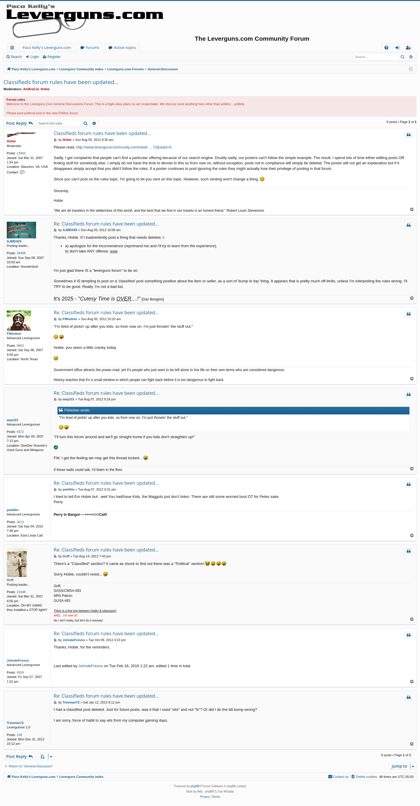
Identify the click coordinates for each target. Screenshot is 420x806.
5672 (20, 431)
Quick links (13, 48)
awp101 (12, 420)
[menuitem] (386, 47)
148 (19, 735)
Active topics (125, 47)
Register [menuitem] (409, 48)
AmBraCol (31, 89)
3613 (20, 522)
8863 (20, 345)
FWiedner (14, 333)
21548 (21, 592)
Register (54, 57)
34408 (21, 253)
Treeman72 (15, 723)
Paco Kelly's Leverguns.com (47, 47)
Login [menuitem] (398, 48)
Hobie (45, 89)
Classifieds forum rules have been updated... (61, 82)
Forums (92, 47)
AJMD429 (14, 241)
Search (16, 57)
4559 (20, 672)
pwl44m (12, 510)
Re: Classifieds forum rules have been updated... (106, 224)
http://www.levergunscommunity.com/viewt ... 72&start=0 (124, 147)
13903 (21, 153)
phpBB (194, 786)
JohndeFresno (18, 660)
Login (34, 57)
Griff (10, 580)
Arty (200, 791)
